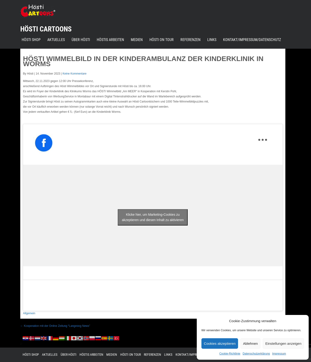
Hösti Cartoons (46, 29)
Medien (137, 40)
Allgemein (29, 313)
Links (211, 40)
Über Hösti (81, 40)
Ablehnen (250, 343)
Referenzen (190, 40)
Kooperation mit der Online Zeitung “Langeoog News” (55, 326)
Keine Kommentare (74, 73)
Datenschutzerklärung (256, 353)
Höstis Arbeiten (110, 40)
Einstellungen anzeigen (283, 343)
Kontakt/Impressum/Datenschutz (252, 40)
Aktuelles (56, 40)
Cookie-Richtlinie (229, 353)
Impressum (279, 353)
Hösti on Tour (161, 40)
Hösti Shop (31, 40)
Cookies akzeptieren (220, 343)
